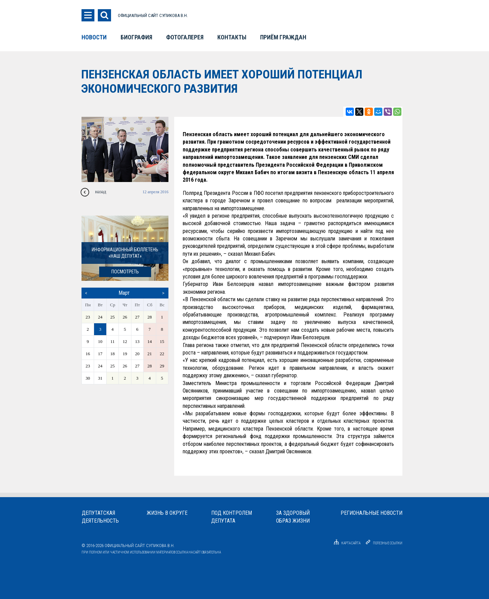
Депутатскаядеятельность (100, 517)
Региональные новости (371, 513)
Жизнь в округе (167, 513)
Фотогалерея (184, 37)
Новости (94, 37)
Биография (136, 37)
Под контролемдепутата (231, 517)
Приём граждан (283, 37)
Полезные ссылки (387, 543)
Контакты (231, 37)
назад (100, 191)
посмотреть (125, 272)
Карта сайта (346, 543)
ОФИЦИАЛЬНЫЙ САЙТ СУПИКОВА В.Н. (153, 15)
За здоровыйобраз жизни (293, 517)
